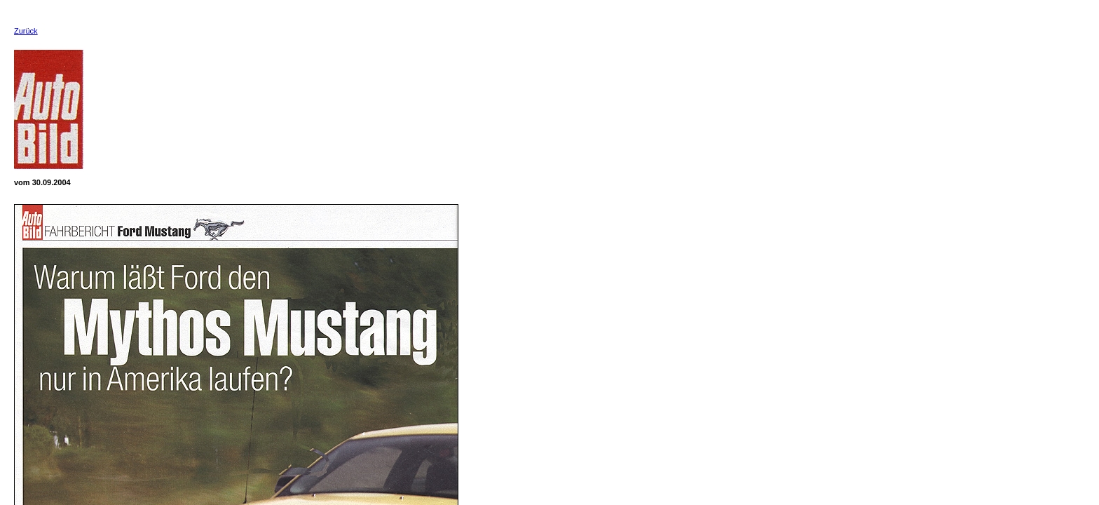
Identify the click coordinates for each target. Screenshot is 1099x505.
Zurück (26, 31)
